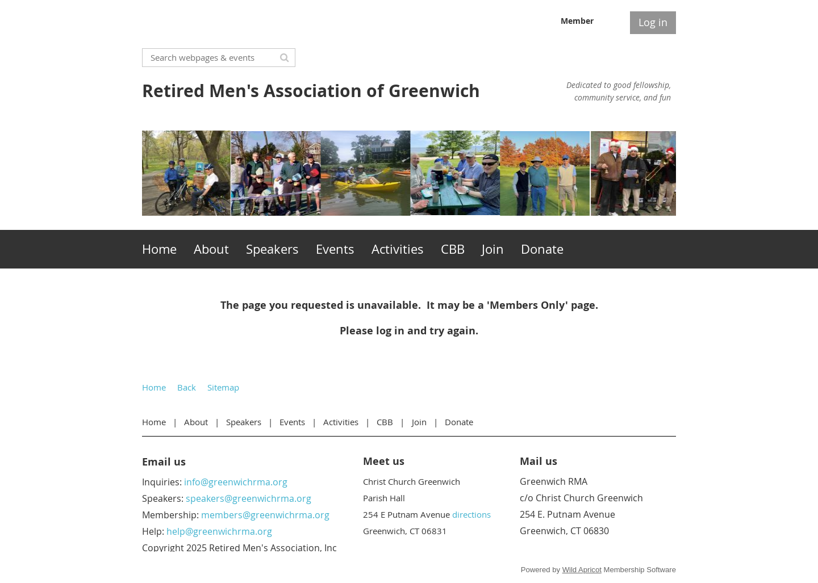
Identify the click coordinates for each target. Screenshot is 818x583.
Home (154, 387)
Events (292, 421)
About (196, 421)
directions (471, 514)
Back (186, 387)
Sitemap (223, 387)
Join (419, 421)
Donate (459, 421)
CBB (385, 421)
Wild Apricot (582, 569)
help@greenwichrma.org (219, 531)
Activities (340, 421)
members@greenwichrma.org (265, 515)
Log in (652, 22)
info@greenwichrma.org (235, 482)
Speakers (243, 421)
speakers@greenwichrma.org (248, 498)
